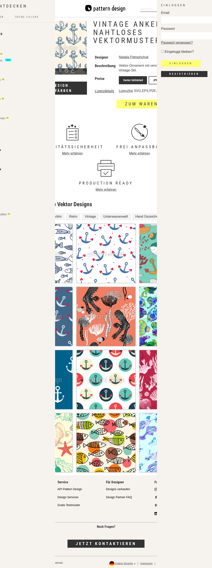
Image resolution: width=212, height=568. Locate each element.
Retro (73, 215)
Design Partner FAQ (119, 495)
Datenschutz (164, 562)
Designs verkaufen (118, 487)
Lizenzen (14, 503)
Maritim (56, 215)
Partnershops (17, 495)
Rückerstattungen (195, 562)
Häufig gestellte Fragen (24, 511)
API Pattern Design (70, 487)
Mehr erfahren (72, 152)
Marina (38, 215)
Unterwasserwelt (115, 215)
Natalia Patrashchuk (133, 57)
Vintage (90, 215)
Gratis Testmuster (69, 503)
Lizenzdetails (104, 90)
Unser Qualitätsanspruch (25, 487)
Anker (21, 215)
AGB (178, 562)
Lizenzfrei (126, 89)
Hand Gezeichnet (148, 215)
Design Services (68, 495)
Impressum (146, 562)
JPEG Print (154, 79)
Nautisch (174, 215)
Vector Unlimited (131, 79)
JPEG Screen (174, 79)
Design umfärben (60, 88)
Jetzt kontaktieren (106, 542)
